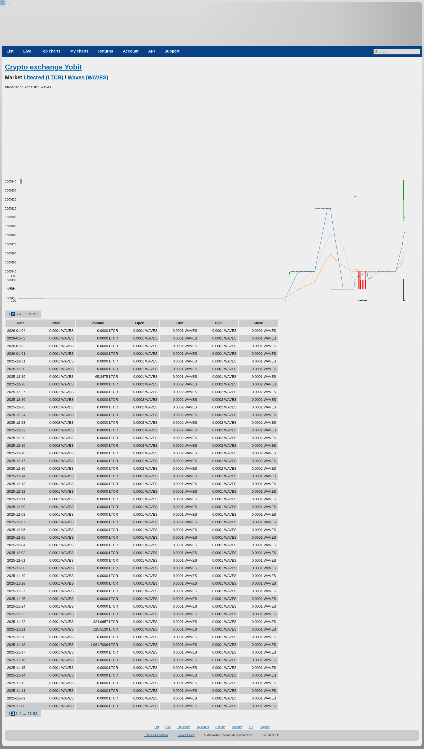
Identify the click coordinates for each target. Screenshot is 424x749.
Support (171, 51)
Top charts (50, 51)
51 (29, 314)
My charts (79, 51)
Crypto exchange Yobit (43, 67)
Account (130, 51)
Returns (105, 51)
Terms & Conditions (156, 735)
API (151, 51)
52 (35, 314)
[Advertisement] (212, 131)
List (10, 51)
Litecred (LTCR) (43, 77)
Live (27, 51)
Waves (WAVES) (88, 77)
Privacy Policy (186, 735)
